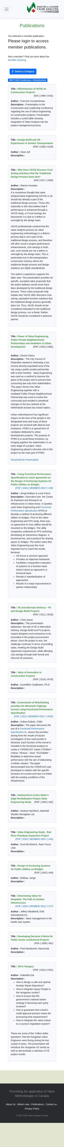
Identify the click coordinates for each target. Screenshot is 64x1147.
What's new (23, 1104)
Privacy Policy (32, 1108)
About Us (11, 1104)
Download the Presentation (25, 459)
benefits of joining (17, 60)
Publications (37, 1104)
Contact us (51, 1104)
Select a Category (23, 71)
